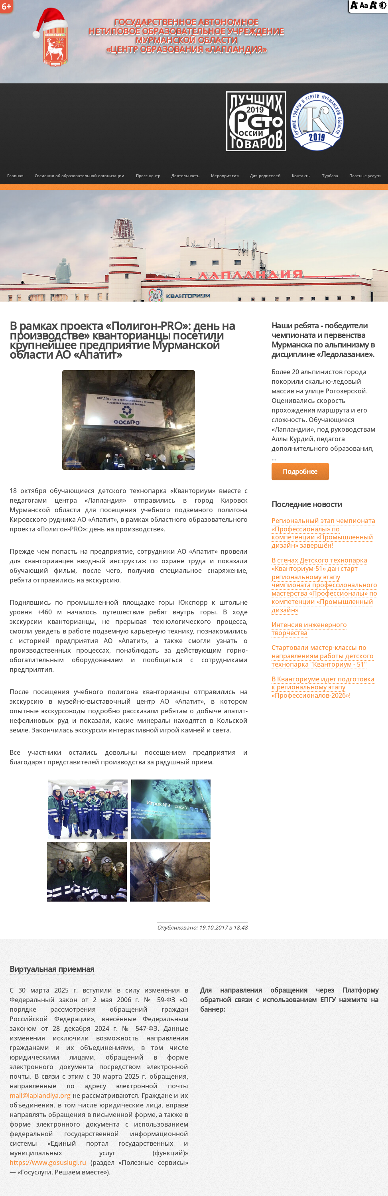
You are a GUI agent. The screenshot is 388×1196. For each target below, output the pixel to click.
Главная (15, 175)
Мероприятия (225, 175)
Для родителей (265, 175)
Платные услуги (365, 175)
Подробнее (300, 471)
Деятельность (185, 175)
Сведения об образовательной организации (79, 175)
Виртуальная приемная (52, 968)
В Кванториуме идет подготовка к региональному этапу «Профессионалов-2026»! (323, 687)
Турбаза (330, 175)
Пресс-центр (148, 175)
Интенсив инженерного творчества (309, 628)
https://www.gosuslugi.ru (48, 1162)
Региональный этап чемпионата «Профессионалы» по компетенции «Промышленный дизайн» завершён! (323, 533)
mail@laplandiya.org (40, 1095)
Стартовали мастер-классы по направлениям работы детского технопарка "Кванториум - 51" (323, 656)
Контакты (301, 175)
